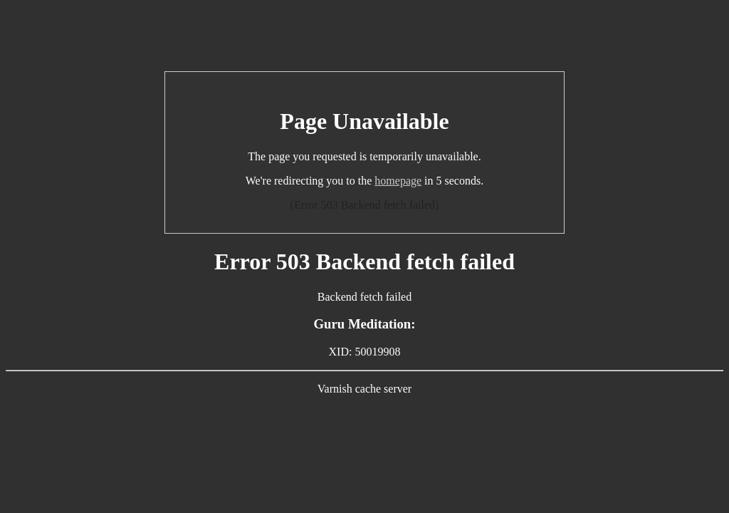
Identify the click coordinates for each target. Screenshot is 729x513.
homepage (397, 181)
